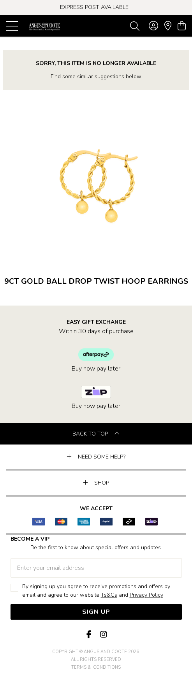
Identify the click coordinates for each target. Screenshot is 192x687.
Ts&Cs (109, 595)
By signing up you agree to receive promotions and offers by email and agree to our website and (96, 591)
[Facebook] (89, 634)
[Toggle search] (135, 25)
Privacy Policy (146, 595)
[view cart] (182, 26)
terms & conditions (96, 667)
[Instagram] (103, 634)
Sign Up (96, 612)
